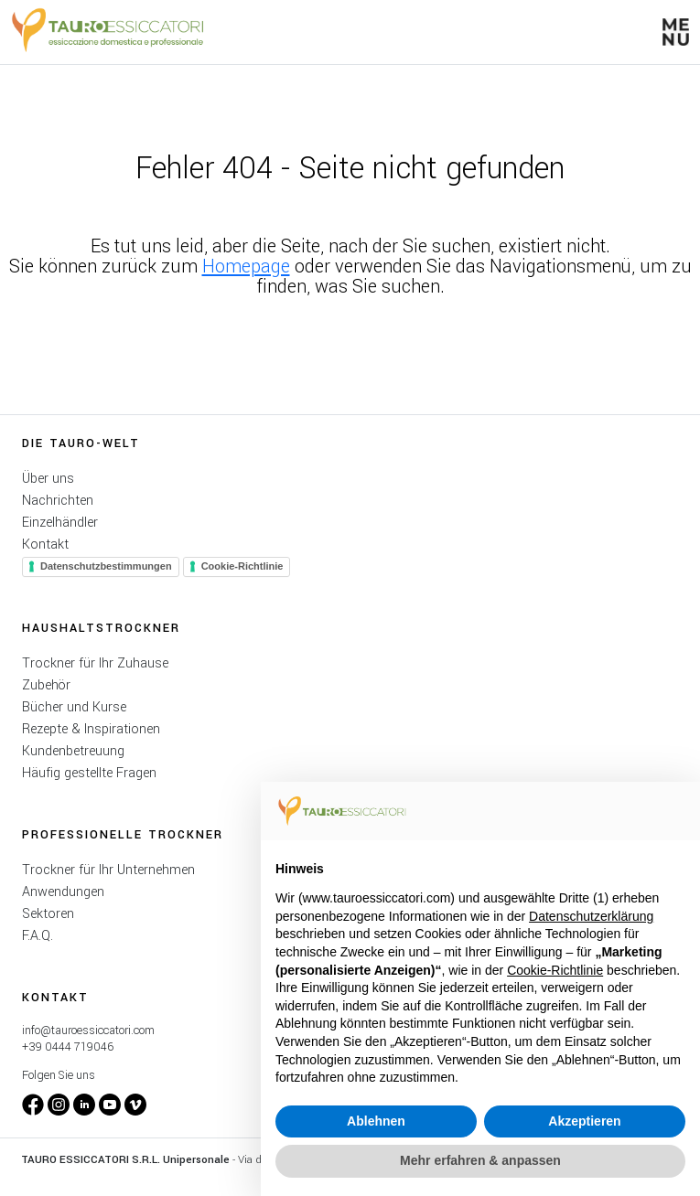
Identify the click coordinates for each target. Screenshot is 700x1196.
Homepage (246, 266)
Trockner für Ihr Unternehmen (108, 870)
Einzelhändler (60, 522)
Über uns (48, 478)
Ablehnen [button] (376, 1121)
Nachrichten (57, 500)
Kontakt (45, 544)
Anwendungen (63, 892)
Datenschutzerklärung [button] (591, 916)
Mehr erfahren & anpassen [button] (480, 1160)
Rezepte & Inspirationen (91, 729)
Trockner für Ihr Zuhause (95, 663)
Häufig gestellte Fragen (89, 773)
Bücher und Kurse (74, 707)
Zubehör (46, 685)
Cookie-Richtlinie (242, 566)
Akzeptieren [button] (584, 1121)
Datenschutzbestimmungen (106, 566)
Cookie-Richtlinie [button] (555, 970)
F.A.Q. (37, 935)
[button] (675, 31)
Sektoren (48, 914)
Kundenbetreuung (73, 751)
